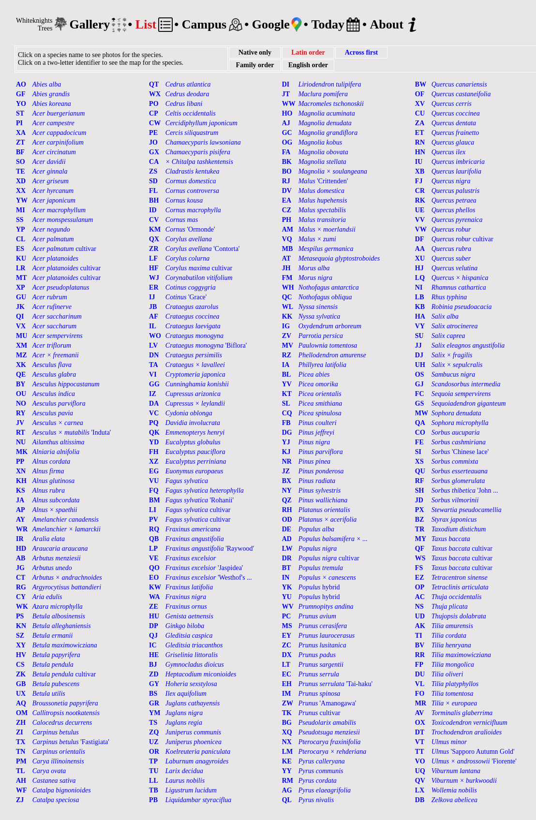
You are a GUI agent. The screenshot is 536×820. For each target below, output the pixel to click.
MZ (21, 355)
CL (20, 239)
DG (287, 432)
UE (419, 210)
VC (154, 413)
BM (154, 500)
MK (22, 451)
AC (420, 596)
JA (20, 500)
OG (287, 142)
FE (419, 442)
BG (287, 722)
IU (419, 161)
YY (287, 771)
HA (420, 316)
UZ (153, 742)
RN (420, 142)
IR (20, 538)
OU (21, 393)
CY (21, 596)
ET (419, 132)
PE (153, 132)
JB (153, 306)
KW (155, 587)
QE (21, 374)
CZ (286, 210)
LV (153, 345)
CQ (287, 413)
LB (419, 297)
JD (419, 500)
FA (286, 152)
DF (419, 239)
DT (419, 732)
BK (287, 161)
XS (419, 461)
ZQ (154, 732)
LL (153, 780)
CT (20, 577)
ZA (419, 123)
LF (153, 258)
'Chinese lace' (460, 451)
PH (286, 219)
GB (21, 684)
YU (287, 596)
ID (153, 210)
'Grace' (186, 297)
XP (20, 287)
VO (420, 761)
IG (286, 326)
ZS (153, 171)
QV (420, 780)
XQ (287, 732)
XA (21, 132)
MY (420, 538)
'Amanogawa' (327, 703)
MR (420, 703)
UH (420, 364)
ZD (153, 674)
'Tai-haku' (335, 684)
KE (287, 761)
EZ (419, 577)
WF (21, 790)
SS (20, 219)
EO (154, 577)
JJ (418, 345)
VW (421, 229)
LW (287, 548)
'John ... (465, 490)
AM (287, 229)
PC (286, 616)
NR (287, 461)
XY (21, 645)
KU (21, 258)
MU (21, 335)
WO (155, 335)
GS (419, 403)
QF (419, 548)
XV (420, 103)
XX (21, 190)
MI (20, 210)
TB (153, 790)
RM (287, 780)
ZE (153, 606)
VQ (287, 239)
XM (21, 345)
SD (153, 181)
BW (420, 84)
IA (286, 364)
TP (153, 761)
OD (287, 519)
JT (286, 94)
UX (21, 693)
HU (154, 616)
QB (154, 538)
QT (154, 84)
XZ (153, 461)
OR (154, 751)
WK (22, 606)
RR (420, 655)
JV (20, 422)
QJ (153, 635)
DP (153, 626)
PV (153, 519)
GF (20, 94)
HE (154, 655)
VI (153, 374)
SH (419, 490)
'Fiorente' (474, 761)
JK (20, 306)
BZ (419, 519)
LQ (420, 277)
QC (287, 297)
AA (420, 248)
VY (420, 326)
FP (419, 664)
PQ (153, 422)
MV (287, 345)
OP (419, 587)
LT (286, 664)
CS (20, 664)
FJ (419, 181)
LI (152, 509)
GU (21, 297)
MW (421, 413)
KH (21, 480)
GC (287, 132)
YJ (286, 442)
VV (420, 219)
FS (419, 567)
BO (287, 171)
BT (286, 567)
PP (20, 461)
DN (154, 355)
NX (287, 742)
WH (288, 287)
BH (154, 200)
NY (287, 490)
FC (419, 393)
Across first (361, 52)
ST (20, 113)
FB (286, 422)
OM (22, 713)
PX (419, 509)
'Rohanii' (199, 500)
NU (21, 442)
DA (154, 403)
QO (154, 567)
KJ (286, 451)
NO (21, 403)
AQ (21, 703)
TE (20, 171)
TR (419, 529)
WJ (154, 277)
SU (419, 335)
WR (22, 529)
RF (419, 480)
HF (153, 268)
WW (289, 103)
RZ (286, 355)
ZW (287, 703)
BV (419, 645)
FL (153, 190)
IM (286, 693)
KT (287, 393)
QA (420, 422)
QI (20, 316)
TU (153, 771)
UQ (420, 771)
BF (20, 152)
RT (20, 432)
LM (287, 751)
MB (287, 248)
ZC (286, 645)
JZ (286, 471)
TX (20, 742)
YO (21, 103)
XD (21, 181)
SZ (20, 635)
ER (153, 287)
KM (155, 229)
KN (21, 626)
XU (420, 258)
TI (418, 635)
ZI (19, 732)
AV (419, 713)
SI (418, 451)
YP (20, 229)
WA (154, 596)
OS (419, 374)
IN (286, 577)
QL (287, 800)
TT (419, 751)
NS (419, 606)
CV (154, 219)
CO (420, 432)
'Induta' (71, 432)
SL (286, 403)
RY (21, 413)
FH (153, 451)
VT (419, 742)
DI (286, 84)
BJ (153, 664)
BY (20, 384)
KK (287, 316)
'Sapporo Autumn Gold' (473, 751)
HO (287, 113)
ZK (21, 674)
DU (420, 674)
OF (419, 94)
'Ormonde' (190, 229)
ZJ (20, 800)
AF (153, 316)
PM (21, 761)
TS (153, 722)
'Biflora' (206, 345)
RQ (154, 529)
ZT (20, 142)
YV (287, 384)
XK (21, 364)
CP (153, 113)
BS (153, 693)
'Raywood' (209, 548)
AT (286, 258)
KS (20, 490)
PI (19, 123)
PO (153, 103)
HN (420, 152)
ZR (153, 248)
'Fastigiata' (70, 742)
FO (419, 693)
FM (287, 277)
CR (420, 190)
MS (287, 626)
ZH (21, 722)
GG (154, 384)
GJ (419, 384)
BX (286, 480)
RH (287, 509)
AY (20, 519)
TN (20, 751)
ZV (286, 335)
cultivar (462, 239)
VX (21, 326)
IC (153, 645)
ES (20, 248)
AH (21, 780)
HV (21, 655)
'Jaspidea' (204, 567)
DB (419, 800)
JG (20, 567)
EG (154, 471)
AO (21, 84)
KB (420, 306)
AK (420, 626)
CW (155, 123)
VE (153, 558)
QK (154, 432)
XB (419, 171)
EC (286, 674)
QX (154, 239)
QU (420, 471)
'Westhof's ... (208, 577)
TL (20, 771)
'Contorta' (202, 248)
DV (287, 190)
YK (287, 587)
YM (154, 713)
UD (420, 616)
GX (154, 152)
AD (287, 538)
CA (154, 161)
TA (153, 364)
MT (21, 277)
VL (419, 684)
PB (153, 800)
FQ (153, 490)
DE (286, 529)
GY (154, 684)
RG (21, 587)
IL (152, 326)
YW (22, 200)
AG (287, 790)
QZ (287, 500)
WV (288, 606)
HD (21, 548)
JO (153, 142)
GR (154, 703)
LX (419, 790)
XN (21, 471)
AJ (286, 123)
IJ (152, 297)
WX (155, 94)
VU (154, 480)
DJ (419, 355)
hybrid (319, 587)
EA (286, 200)
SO (20, 161)
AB (20, 558)
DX (287, 655)
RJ (286, 181)
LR (20, 268)
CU (420, 113)
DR (287, 558)
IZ (152, 393)
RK (420, 200)
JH (286, 268)
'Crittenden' (323, 181)
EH (287, 684)
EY (286, 635)
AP (20, 509)
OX (420, 722)
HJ (419, 268)
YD (154, 442)
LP (153, 548)
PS (20, 616)
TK (287, 713)
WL (287, 306)
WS (420, 558)
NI (419, 287)
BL (286, 374)
